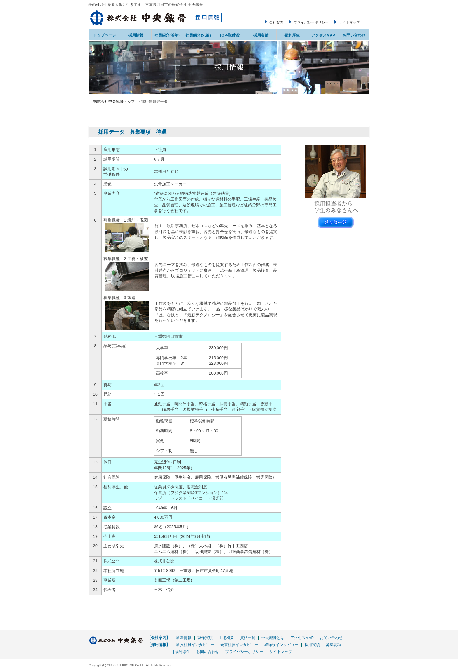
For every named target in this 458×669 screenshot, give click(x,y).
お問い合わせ (354, 35)
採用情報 (135, 35)
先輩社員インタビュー (239, 644)
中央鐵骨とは (272, 637)
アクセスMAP (323, 35)
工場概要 (226, 637)
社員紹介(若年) (167, 35)
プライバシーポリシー (311, 22)
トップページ (104, 35)
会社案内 (276, 22)
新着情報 (183, 637)
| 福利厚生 (181, 651)
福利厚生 (292, 35)
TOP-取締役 (229, 35)
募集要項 (333, 644)
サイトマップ (349, 22)
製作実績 (205, 637)
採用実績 (260, 35)
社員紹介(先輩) (198, 35)
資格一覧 (247, 637)
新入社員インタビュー (195, 644)
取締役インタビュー (281, 644)
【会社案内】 (158, 637)
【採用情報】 (158, 644)
